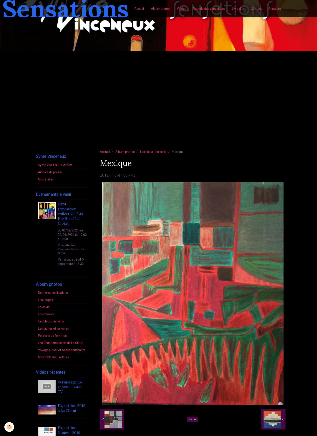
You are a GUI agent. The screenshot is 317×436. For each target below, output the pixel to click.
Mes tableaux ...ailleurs (53, 357)
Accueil (139, 8)
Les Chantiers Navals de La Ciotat (60, 343)
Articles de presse (50, 172)
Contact (256, 8)
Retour (193, 419)
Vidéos (181, 8)
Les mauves (46, 314)
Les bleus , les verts (153, 152)
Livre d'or (238, 8)
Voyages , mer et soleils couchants (61, 350)
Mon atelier (45, 179)
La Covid (44, 307)
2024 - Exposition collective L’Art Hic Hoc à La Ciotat (70, 214)
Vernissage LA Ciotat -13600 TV (70, 387)
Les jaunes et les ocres (53, 328)
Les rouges (45, 300)
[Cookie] (9, 427)
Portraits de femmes (52, 335)
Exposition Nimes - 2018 (69, 430)
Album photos (160, 8)
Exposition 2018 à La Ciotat (71, 408)
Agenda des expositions (209, 8)
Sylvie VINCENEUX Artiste (55, 165)
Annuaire (274, 8)
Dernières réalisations (53, 292)
